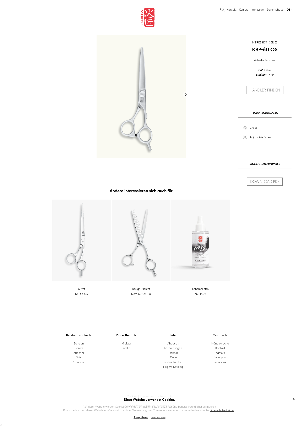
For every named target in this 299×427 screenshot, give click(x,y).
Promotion (78, 362)
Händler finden (265, 90)
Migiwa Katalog (173, 366)
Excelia (126, 348)
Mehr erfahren (158, 417)
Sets (78, 357)
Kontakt (232, 9)
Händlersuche (220, 343)
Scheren (79, 343)
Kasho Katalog (173, 362)
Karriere (243, 9)
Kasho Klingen (173, 348)
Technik (173, 352)
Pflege (173, 357)
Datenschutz (275, 9)
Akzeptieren (141, 417)
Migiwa (126, 343)
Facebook (220, 362)
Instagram (220, 357)
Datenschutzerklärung (222, 410)
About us (173, 343)
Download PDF (264, 181)
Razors (79, 348)
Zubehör (79, 352)
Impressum (258, 9)
